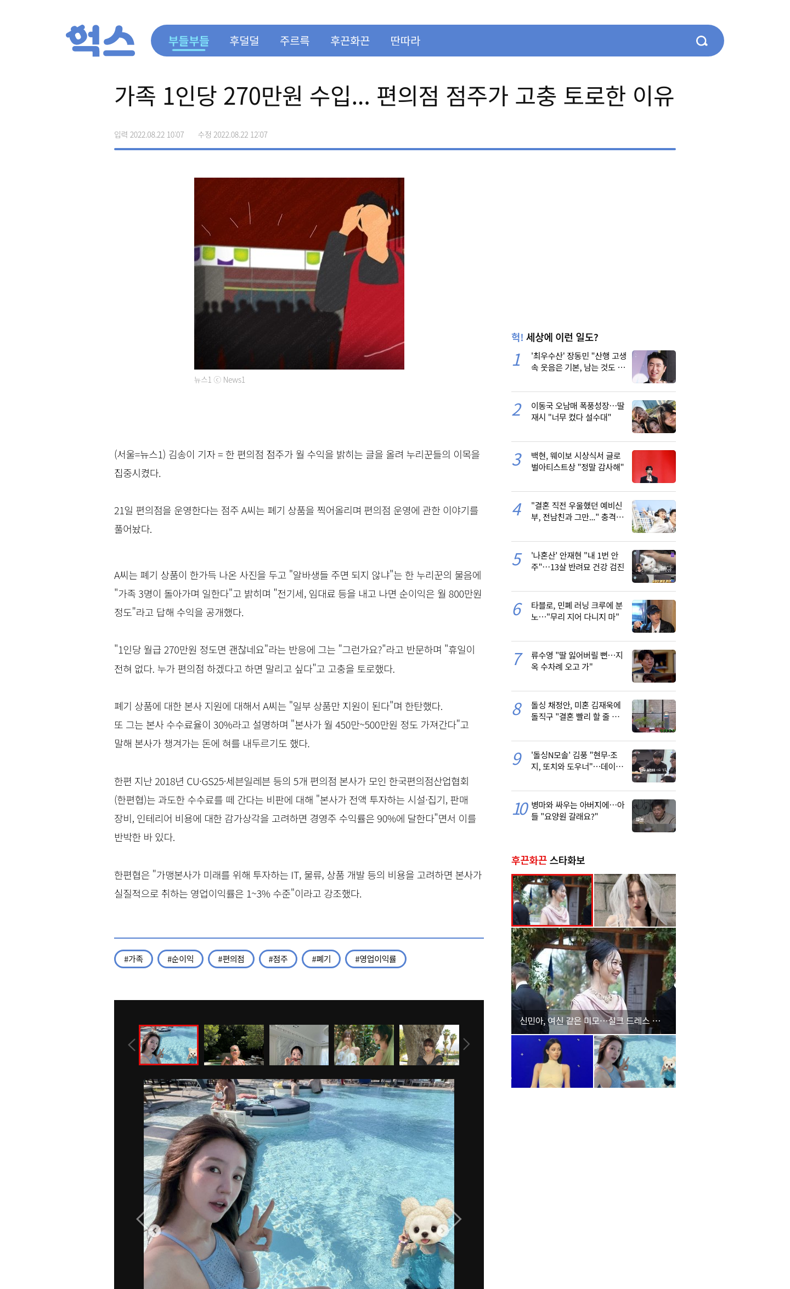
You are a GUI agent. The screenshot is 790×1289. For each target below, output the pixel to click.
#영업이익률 (375, 958)
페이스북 (598, 130)
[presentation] (129, 1044)
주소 (667, 130)
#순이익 (180, 958)
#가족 (133, 958)
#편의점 (231, 958)
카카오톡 (644, 130)
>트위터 (621, 130)
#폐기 (321, 958)
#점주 (278, 958)
